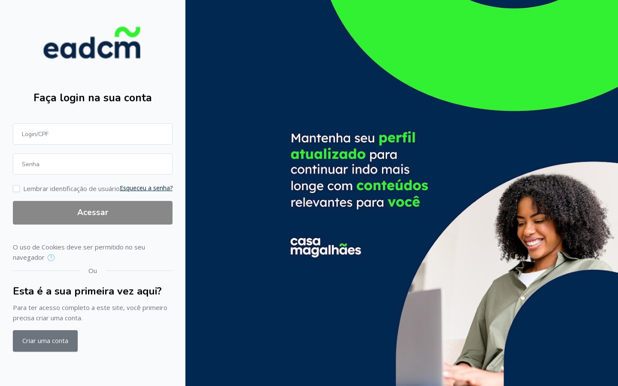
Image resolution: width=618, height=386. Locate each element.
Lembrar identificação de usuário (71, 188)
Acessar (92, 212)
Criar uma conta (45, 340)
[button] (53, 258)
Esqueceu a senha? (146, 188)
